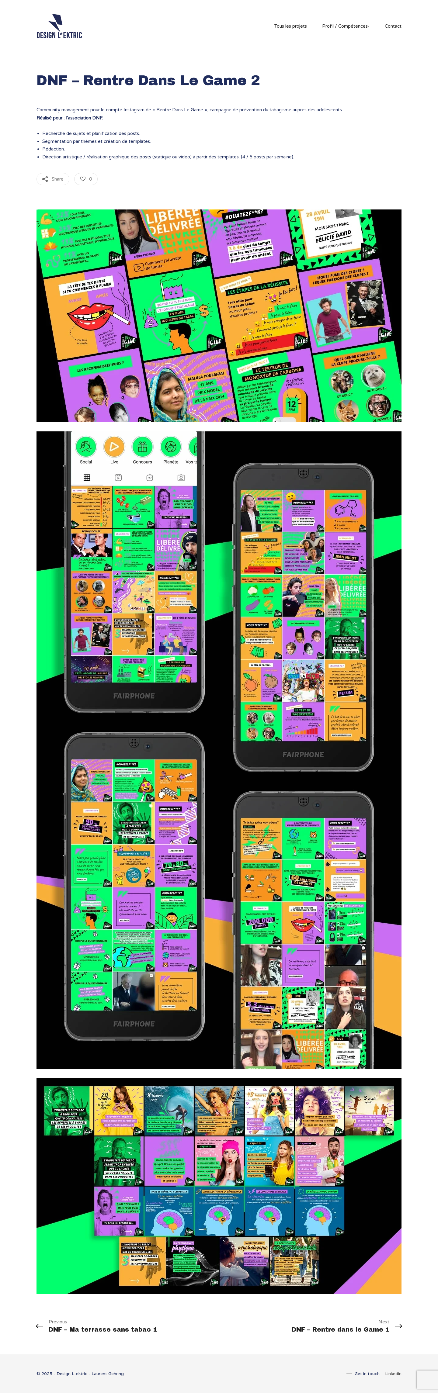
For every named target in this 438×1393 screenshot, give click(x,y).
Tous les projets (290, 26)
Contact (393, 26)
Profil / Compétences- (346, 26)
